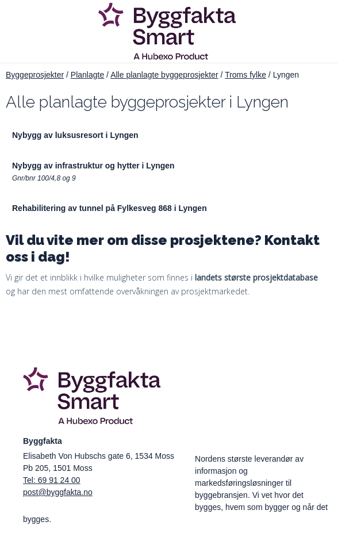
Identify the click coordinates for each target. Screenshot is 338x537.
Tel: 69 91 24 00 (51, 480)
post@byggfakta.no (58, 492)
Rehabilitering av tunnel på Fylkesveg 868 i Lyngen (109, 208)
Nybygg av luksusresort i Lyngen (75, 135)
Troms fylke (245, 74)
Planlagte (87, 74)
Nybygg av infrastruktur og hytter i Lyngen (93, 165)
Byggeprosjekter (35, 74)
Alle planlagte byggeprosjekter (164, 74)
